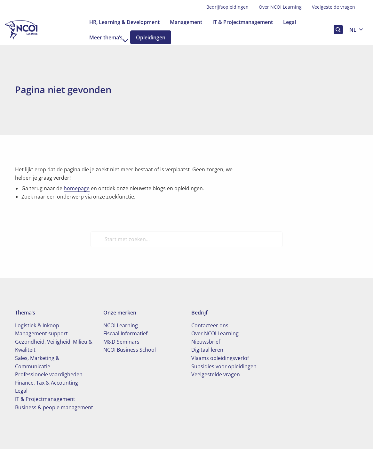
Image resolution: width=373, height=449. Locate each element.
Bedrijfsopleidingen (227, 7)
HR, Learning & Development (124, 22)
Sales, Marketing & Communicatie (37, 362)
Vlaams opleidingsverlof (220, 358)
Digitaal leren (207, 349)
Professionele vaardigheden (49, 374)
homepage (77, 188)
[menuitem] (227, 7)
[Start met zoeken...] (186, 239)
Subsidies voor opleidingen (224, 366)
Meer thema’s (108, 37)
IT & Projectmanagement (242, 22)
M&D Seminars (121, 341)
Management (186, 22)
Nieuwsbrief (205, 341)
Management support (41, 333)
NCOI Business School (129, 349)
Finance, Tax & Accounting (46, 382)
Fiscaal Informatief (125, 333)
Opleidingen (156, 37)
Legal (289, 22)
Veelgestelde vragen (333, 7)
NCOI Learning (120, 325)
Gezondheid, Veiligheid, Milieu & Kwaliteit (53, 346)
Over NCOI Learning (280, 7)
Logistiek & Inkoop (37, 325)
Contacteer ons (209, 325)
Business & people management (54, 407)
